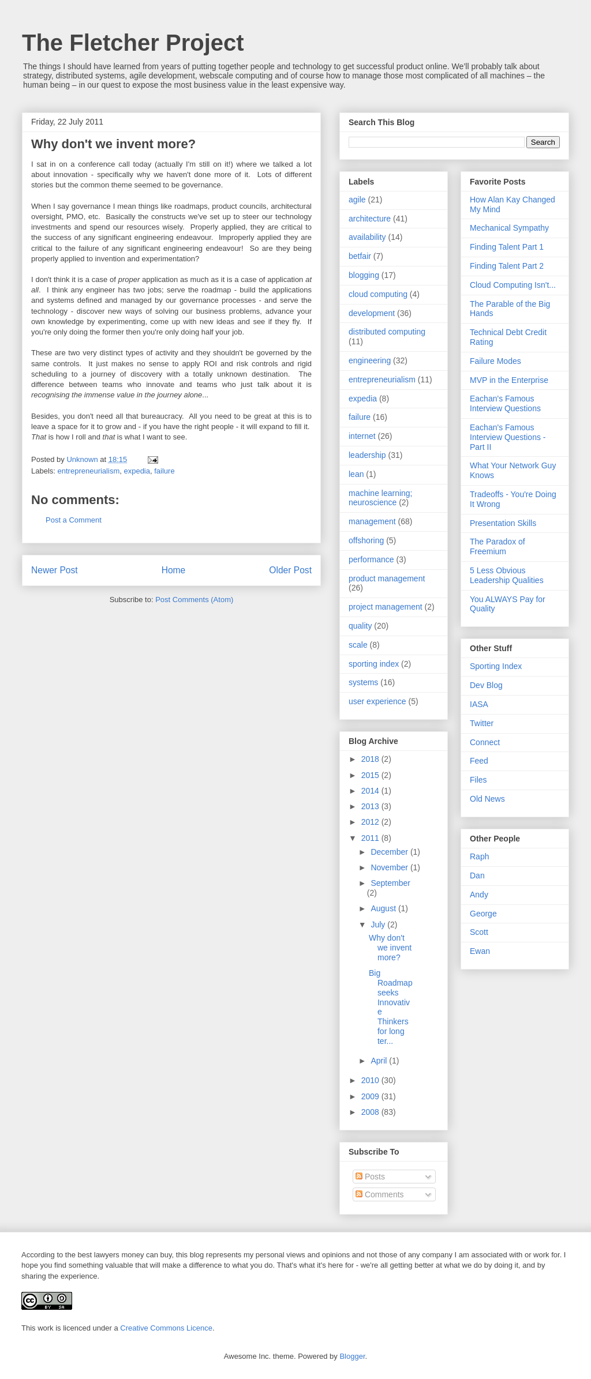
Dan (477, 875)
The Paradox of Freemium (497, 546)
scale (358, 644)
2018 (371, 759)
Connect (485, 742)
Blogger (352, 1356)
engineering (370, 360)
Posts (370, 1176)
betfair (360, 256)
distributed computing (387, 331)
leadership (367, 455)
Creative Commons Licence (166, 1328)
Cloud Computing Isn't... (513, 285)
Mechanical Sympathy (509, 227)
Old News (487, 798)
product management (387, 578)
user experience (377, 701)
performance (371, 559)
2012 (371, 821)
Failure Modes (495, 361)
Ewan (480, 951)
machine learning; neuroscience (381, 498)
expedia (137, 471)
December (390, 851)
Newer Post (54, 570)
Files (478, 779)
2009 (371, 1096)
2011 (371, 838)
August (384, 908)
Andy (479, 894)
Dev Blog (486, 685)
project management (385, 606)
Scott (479, 932)
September (390, 883)
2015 (371, 775)
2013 (371, 806)
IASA (479, 704)
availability (367, 237)
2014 (371, 790)
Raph (479, 856)
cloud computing (378, 294)
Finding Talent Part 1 (507, 246)
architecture (370, 218)
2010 (371, 1080)
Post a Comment (74, 520)
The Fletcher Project (133, 42)
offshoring (366, 540)
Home (174, 570)
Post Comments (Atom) (194, 599)
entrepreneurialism (89, 471)
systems (363, 682)
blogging (364, 275)
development (372, 313)
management (372, 521)
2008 (371, 1112)
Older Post (290, 570)
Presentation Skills (503, 523)
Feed (479, 760)
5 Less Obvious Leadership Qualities (507, 575)
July (379, 924)
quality (360, 625)
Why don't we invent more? (390, 947)
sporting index (374, 663)
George (483, 913)
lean (356, 474)
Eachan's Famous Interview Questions (505, 403)
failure (164, 471)
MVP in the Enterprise (509, 380)
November (390, 867)
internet (362, 436)
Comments (380, 1194)
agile (357, 199)
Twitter (481, 723)
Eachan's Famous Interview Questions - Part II (508, 437)
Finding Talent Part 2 (507, 265)
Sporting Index (496, 666)
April (380, 1060)
